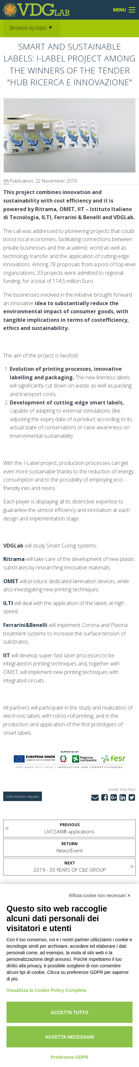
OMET (11, 581)
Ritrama (14, 559)
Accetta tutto (69, 1012)
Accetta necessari (69, 1037)
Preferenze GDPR (69, 1057)
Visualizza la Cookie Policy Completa (46, 990)
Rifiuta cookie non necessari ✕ (100, 895)
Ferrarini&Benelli (25, 625)
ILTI (8, 603)
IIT (6, 655)
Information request (22, 796)
